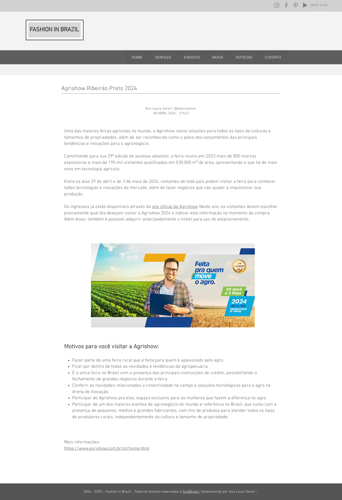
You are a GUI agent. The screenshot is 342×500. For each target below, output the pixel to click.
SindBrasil (191, 492)
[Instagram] (276, 5)
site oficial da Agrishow (174, 207)
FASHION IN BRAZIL (54, 29)
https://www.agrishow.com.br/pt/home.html (106, 448)
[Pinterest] (295, 5)
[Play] (305, 5)
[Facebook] (286, 5)
